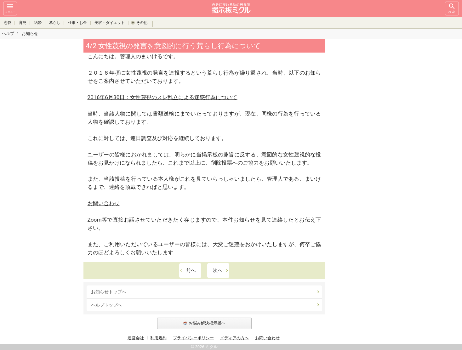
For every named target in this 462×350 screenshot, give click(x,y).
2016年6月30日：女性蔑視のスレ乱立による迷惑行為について (162, 97)
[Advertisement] (370, 133)
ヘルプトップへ (106, 305)
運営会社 (136, 338)
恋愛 (7, 22)
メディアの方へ (234, 338)
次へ (217, 270)
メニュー (10, 8)
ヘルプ (8, 33)
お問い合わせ (104, 203)
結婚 (38, 22)
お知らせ (30, 33)
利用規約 (158, 338)
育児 (22, 22)
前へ (191, 270)
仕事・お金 (77, 22)
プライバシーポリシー (193, 338)
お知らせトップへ (108, 291)
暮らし (54, 22)
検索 (452, 8)
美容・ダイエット (109, 22)
